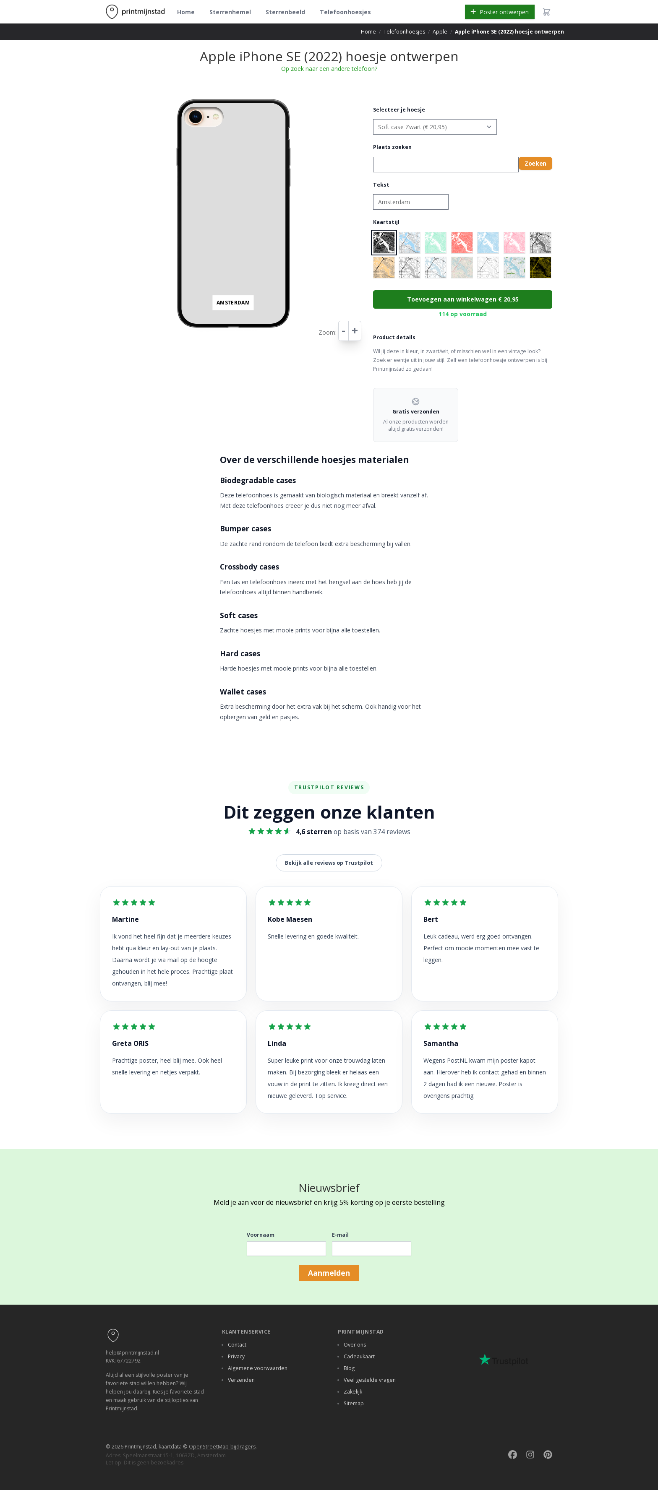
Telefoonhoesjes (345, 12)
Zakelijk (353, 1391)
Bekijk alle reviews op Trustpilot (329, 862)
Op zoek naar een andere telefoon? (329, 69)
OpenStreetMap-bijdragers (222, 1446)
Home (186, 12)
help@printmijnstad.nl (132, 1352)
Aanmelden (329, 1273)
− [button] (176, 106)
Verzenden (241, 1379)
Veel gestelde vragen (370, 1379)
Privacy (236, 1356)
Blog (349, 1368)
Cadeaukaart (359, 1356)
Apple (440, 31)
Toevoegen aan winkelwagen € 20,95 (463, 299)
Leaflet (291, 333)
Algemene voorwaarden (257, 1368)
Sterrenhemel (230, 12)
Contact (237, 1344)
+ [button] (176, 97)
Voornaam (260, 1234)
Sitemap (354, 1403)
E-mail (340, 1234)
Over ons (355, 1344)
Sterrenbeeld (285, 12)
